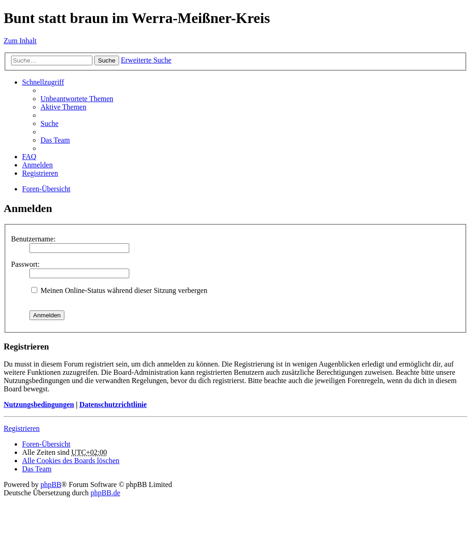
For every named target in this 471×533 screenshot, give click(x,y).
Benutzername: (33, 239)
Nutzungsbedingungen (39, 404)
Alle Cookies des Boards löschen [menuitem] (71, 460)
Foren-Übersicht (46, 189)
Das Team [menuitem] (55, 140)
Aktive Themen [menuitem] (63, 107)
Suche (106, 60)
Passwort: (25, 264)
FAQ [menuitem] (29, 156)
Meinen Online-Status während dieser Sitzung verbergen (119, 290)
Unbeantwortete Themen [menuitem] (76, 99)
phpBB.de (105, 493)
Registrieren (22, 428)
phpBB (50, 484)
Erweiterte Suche (146, 60)
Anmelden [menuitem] (37, 165)
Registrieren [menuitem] (40, 173)
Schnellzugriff (43, 82)
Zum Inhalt (20, 41)
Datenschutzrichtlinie (113, 404)
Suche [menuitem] (49, 123)
